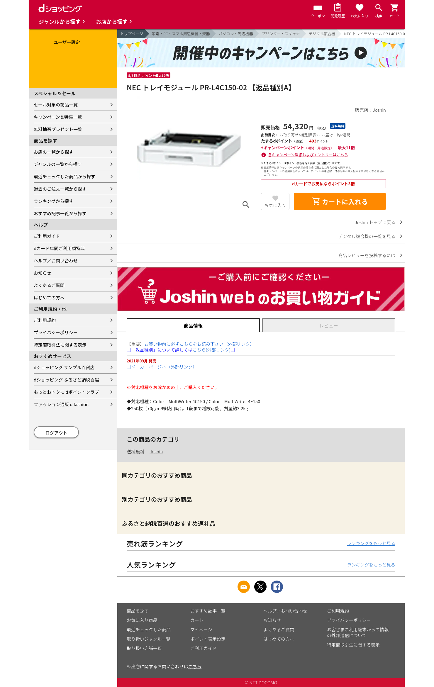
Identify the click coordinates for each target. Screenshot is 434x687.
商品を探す (138, 611)
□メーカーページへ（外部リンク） (162, 367)
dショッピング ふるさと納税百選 (66, 379)
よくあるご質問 (49, 285)
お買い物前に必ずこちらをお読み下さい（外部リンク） (199, 344)
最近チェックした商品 (149, 629)
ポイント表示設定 (208, 639)
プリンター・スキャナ (281, 33)
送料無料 (135, 451)
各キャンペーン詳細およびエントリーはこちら (308, 154)
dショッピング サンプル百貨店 (64, 367)
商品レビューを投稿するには (366, 255)
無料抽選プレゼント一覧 (58, 129)
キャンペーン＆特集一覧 (58, 117)
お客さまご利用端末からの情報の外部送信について (358, 632)
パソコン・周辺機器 (235, 33)
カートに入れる (340, 201)
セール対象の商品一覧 (56, 104)
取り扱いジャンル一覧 (148, 639)
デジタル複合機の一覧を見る (366, 236)
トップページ (131, 33)
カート (197, 620)
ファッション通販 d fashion (61, 404)
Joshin (156, 451)
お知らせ (42, 273)
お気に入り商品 (142, 620)
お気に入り (275, 205)
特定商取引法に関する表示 (60, 345)
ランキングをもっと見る (371, 543)
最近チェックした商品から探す (64, 176)
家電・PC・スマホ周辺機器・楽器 (181, 33)
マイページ (201, 629)
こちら (194, 666)
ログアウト (56, 433)
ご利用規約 (45, 320)
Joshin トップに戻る (375, 222)
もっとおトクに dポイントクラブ (66, 392)
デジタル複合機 (322, 33)
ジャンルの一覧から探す (58, 164)
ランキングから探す (53, 201)
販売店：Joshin (370, 110)
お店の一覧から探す (53, 152)
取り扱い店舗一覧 (144, 648)
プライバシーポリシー (56, 332)
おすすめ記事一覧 (208, 611)
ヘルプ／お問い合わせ (56, 260)
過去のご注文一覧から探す (60, 189)
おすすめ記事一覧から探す (60, 213)
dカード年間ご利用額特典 (59, 248)
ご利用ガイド (47, 236)
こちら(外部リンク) (211, 350)
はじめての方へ (49, 297)
